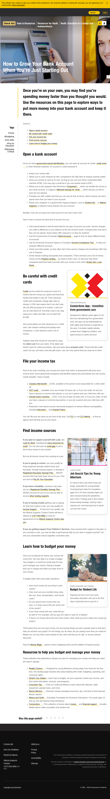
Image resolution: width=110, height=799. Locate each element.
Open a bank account (38, 130)
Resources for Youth (48, 23)
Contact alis (8, 744)
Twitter (12, 91)
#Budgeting (9, 136)
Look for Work (29, 443)
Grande (59, 410)
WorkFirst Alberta (11, 755)
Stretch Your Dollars (37, 678)
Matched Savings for (69, 190)
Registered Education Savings (39, 473)
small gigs (51, 446)
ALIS (19, 12)
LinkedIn (12, 107)
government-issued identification (50, 163)
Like (79, 12)
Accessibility (36, 758)
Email (12, 114)
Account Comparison (84, 243)
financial (91, 704)
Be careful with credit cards (40, 134)
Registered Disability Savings (46, 490)
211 (72, 417)
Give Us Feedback (11, 749)
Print (84, 12)
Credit (25, 291)
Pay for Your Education (43, 479)
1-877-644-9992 (39, 516)
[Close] (107, 3)
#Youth (11, 133)
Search (92, 13)
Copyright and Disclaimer (12, 787)
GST (34, 390)
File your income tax (37, 137)
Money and (37, 698)
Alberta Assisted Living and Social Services (89, 762)
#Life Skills (9, 140)
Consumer (36, 685)
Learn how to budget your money (43, 143)
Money (37, 645)
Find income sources (38, 140)
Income (31, 509)
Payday (49, 259)
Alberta (8, 12)
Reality (37, 668)
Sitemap (34, 763)
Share (68, 12)
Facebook (12, 99)
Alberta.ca (35, 744)
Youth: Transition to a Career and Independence (65, 25)
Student (91, 203)
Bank (65, 236)
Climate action (40, 397)
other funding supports (39, 496)
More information (18, 5)
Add (73, 12)
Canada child (39, 384)
